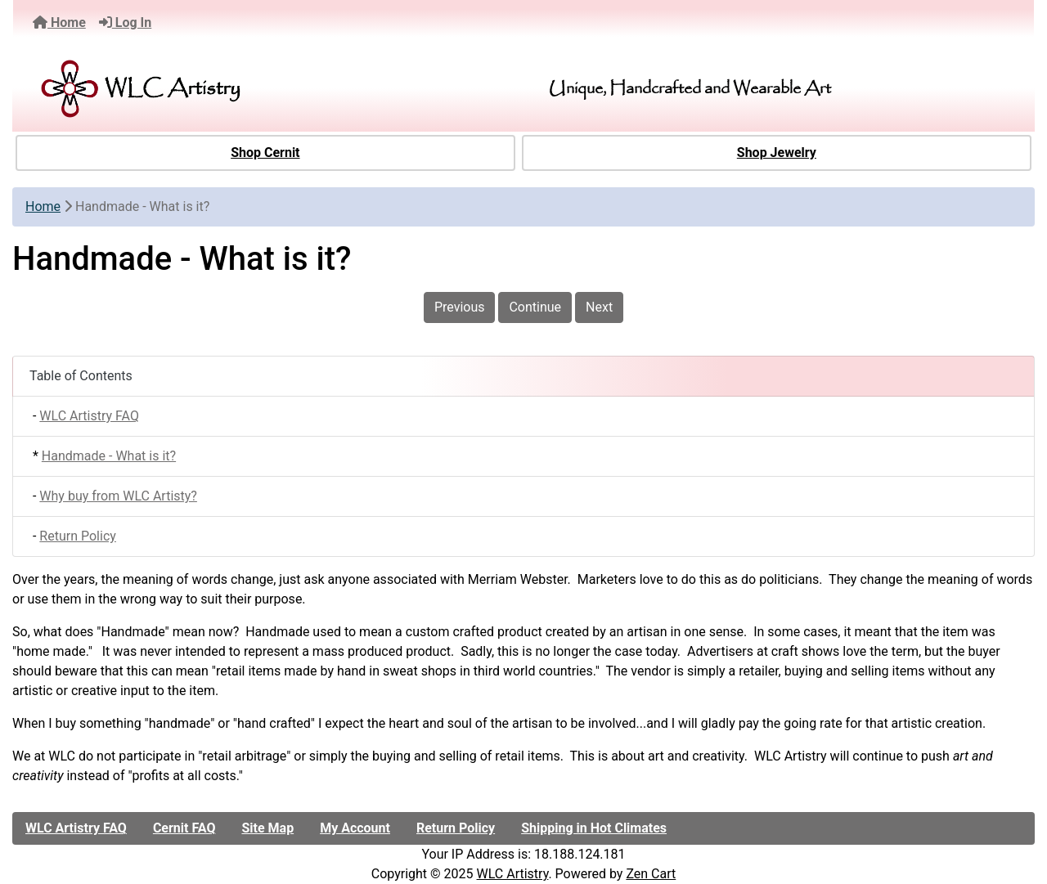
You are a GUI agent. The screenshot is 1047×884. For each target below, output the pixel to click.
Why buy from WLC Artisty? (118, 496)
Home (59, 22)
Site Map (267, 828)
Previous (459, 307)
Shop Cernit (265, 152)
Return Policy (77, 536)
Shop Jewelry (776, 152)
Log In (125, 22)
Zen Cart (651, 874)
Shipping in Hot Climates (594, 828)
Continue (535, 307)
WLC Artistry (513, 874)
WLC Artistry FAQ (89, 416)
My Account (355, 828)
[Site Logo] (191, 89)
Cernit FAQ (184, 828)
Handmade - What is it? (109, 456)
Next (599, 307)
